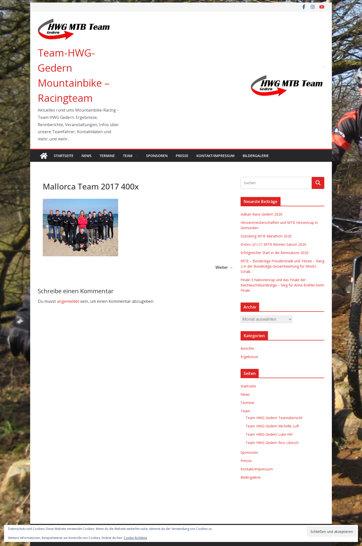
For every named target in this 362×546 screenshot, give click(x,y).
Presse (182, 155)
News (86, 155)
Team (127, 155)
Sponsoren (157, 155)
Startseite (63, 155)
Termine (107, 155)
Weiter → (224, 267)
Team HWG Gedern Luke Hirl (269, 434)
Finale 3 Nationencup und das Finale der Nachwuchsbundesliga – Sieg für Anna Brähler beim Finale (282, 285)
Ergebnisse (249, 356)
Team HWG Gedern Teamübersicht (274, 417)
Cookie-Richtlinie (135, 538)
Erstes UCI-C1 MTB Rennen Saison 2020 (273, 244)
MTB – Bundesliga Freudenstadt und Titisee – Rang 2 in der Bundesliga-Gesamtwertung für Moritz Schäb (282, 266)
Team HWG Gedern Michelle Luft (272, 426)
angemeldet (68, 301)
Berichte (247, 348)
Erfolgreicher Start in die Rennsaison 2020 (274, 252)
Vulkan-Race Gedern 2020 (261, 214)
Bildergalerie (256, 155)
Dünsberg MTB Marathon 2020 (266, 236)
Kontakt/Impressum (215, 155)
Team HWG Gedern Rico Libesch (272, 442)
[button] (135, 155)
